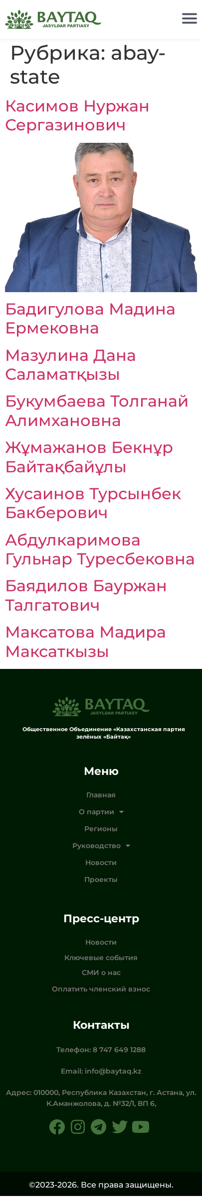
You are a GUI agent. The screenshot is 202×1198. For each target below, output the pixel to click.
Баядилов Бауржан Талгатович (86, 597)
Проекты (101, 881)
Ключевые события (101, 959)
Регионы (101, 830)
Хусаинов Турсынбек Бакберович (93, 505)
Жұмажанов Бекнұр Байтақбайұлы (89, 458)
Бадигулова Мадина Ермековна (90, 320)
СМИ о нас (101, 974)
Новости (101, 864)
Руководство (101, 847)
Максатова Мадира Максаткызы (85, 643)
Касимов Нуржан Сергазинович (77, 117)
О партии (101, 813)
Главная (101, 796)
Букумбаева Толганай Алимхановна (97, 412)
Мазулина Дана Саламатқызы (70, 366)
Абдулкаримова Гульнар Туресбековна (100, 551)
